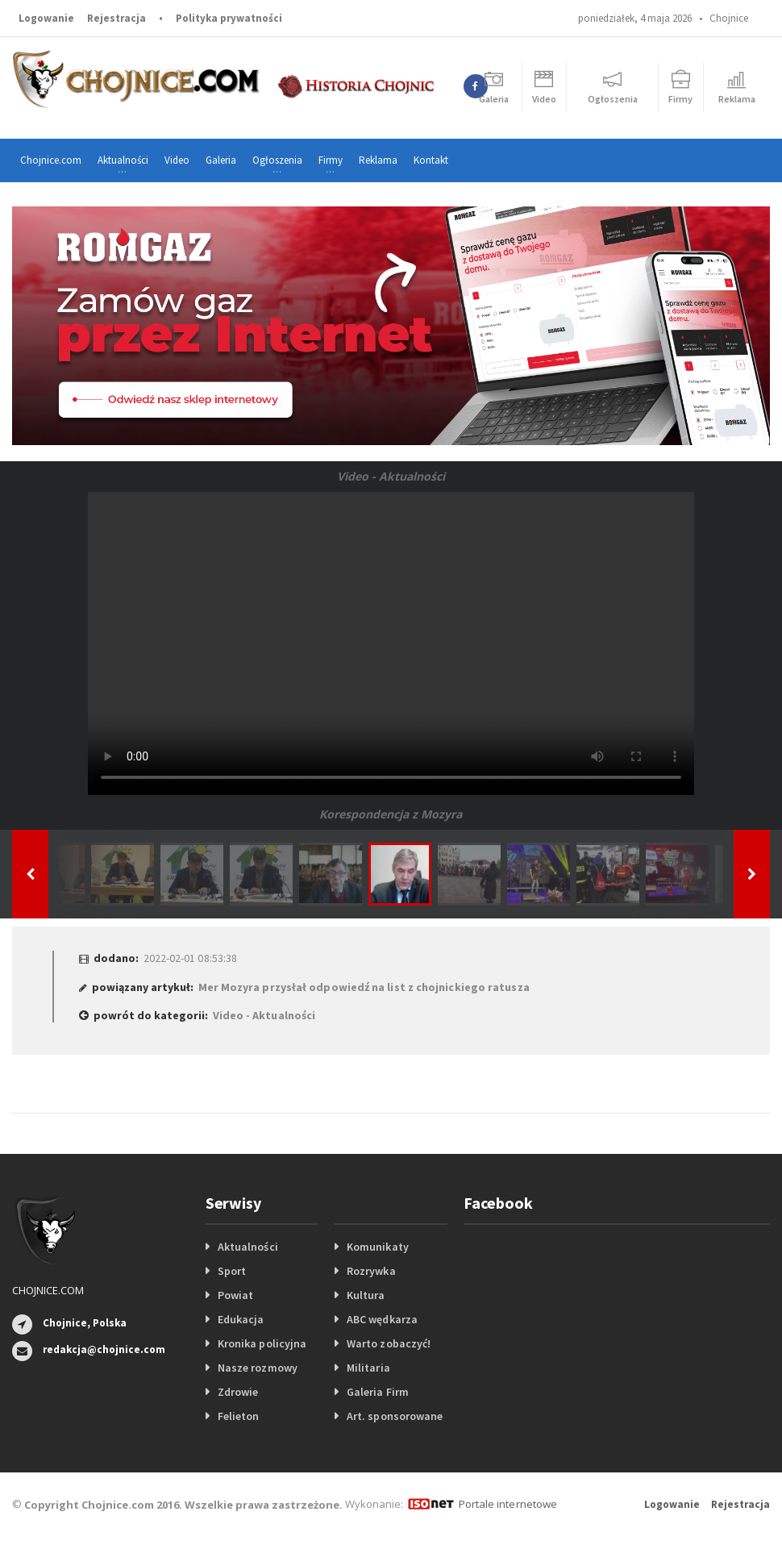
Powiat (235, 1295)
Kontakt (431, 160)
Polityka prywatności (229, 18)
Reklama (378, 160)
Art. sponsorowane (394, 1416)
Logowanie (46, 18)
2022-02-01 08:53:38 (190, 958)
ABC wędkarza (382, 1319)
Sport (232, 1271)
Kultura (366, 1295)
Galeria (221, 160)
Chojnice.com (50, 160)
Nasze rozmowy (257, 1367)
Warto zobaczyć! (388, 1343)
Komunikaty (377, 1246)
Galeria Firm (377, 1392)
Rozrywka (371, 1271)
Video (176, 160)
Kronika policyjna (262, 1343)
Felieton (238, 1416)
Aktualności (247, 1246)
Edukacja (241, 1319)
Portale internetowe (507, 1504)
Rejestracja (116, 18)
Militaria (368, 1367)
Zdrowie (238, 1392)
